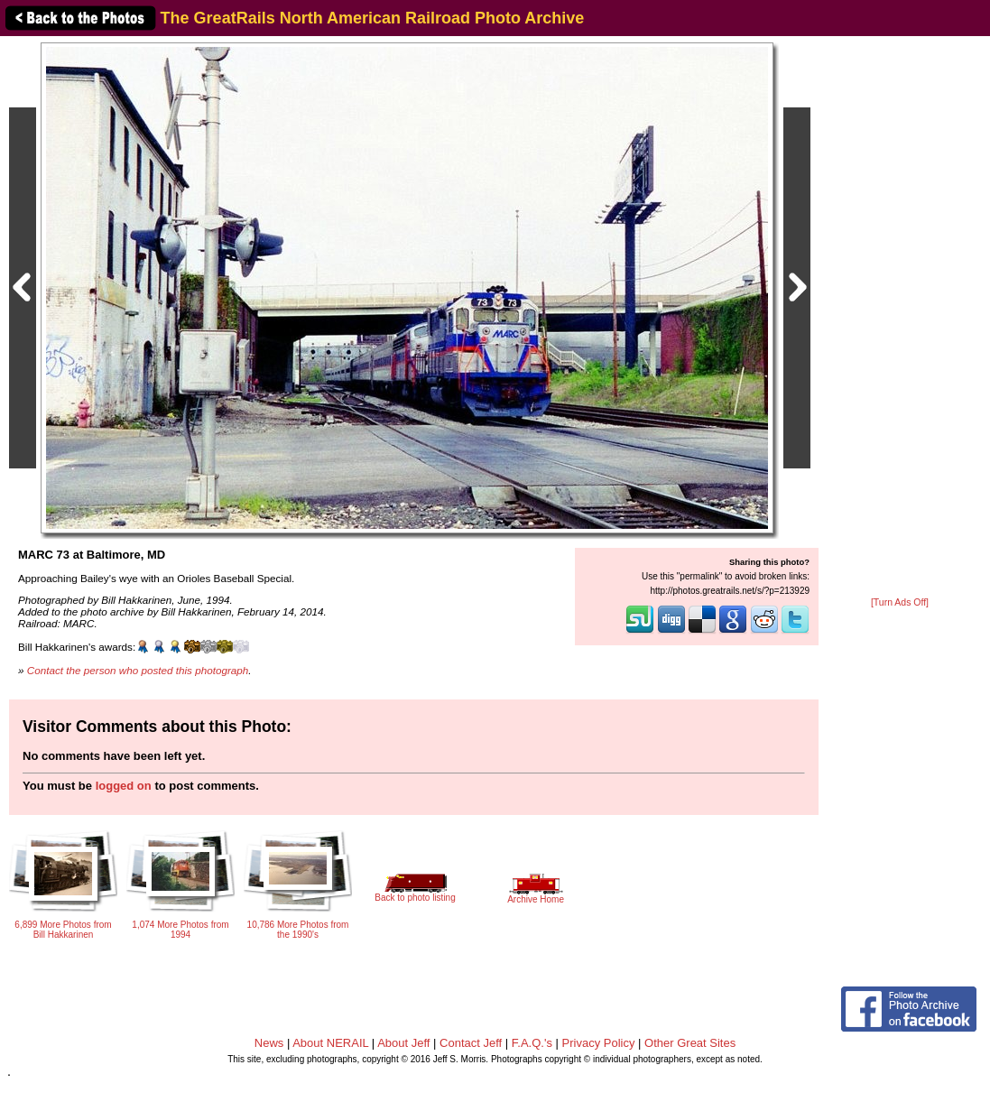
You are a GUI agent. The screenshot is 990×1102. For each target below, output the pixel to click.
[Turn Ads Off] (900, 602)
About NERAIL (330, 1043)
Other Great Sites (690, 1043)
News (269, 1043)
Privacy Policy (598, 1043)
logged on (124, 785)
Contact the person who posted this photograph (138, 670)
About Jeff (403, 1043)
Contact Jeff (470, 1043)
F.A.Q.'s (532, 1043)
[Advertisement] (900, 317)
